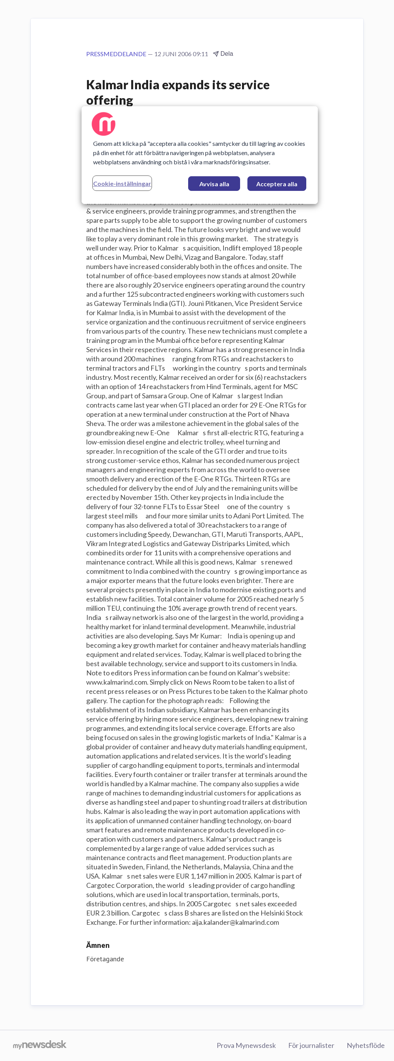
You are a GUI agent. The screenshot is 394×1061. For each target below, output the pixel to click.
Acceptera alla (276, 183)
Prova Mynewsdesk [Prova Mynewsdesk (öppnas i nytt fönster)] (246, 1045)
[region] (200, 155)
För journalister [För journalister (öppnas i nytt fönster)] (311, 1045)
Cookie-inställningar (122, 183)
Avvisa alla (214, 183)
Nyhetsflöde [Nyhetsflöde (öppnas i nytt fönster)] (366, 1045)
